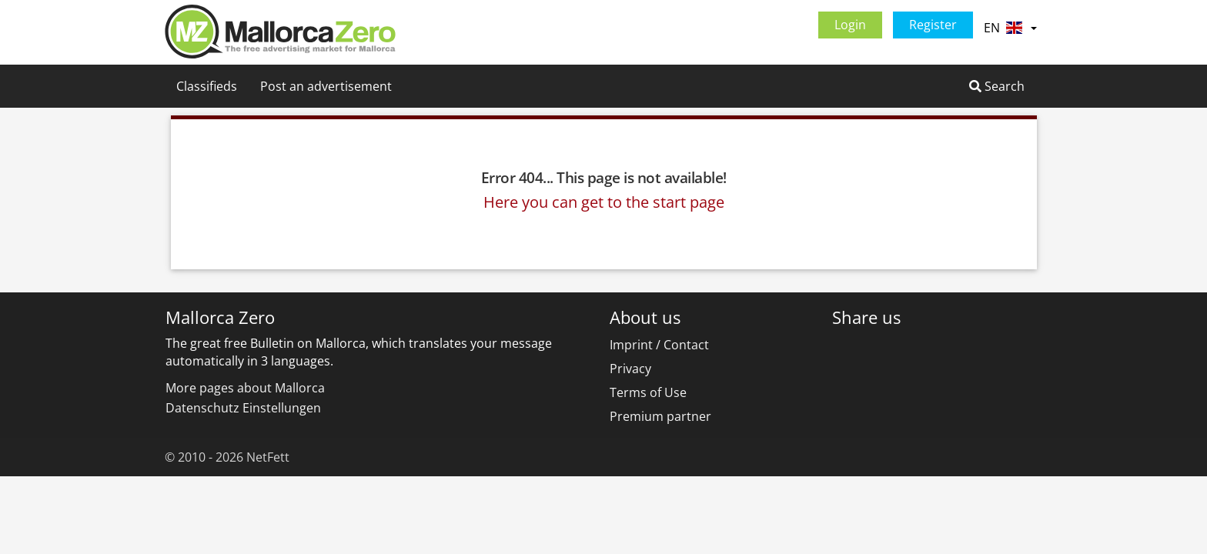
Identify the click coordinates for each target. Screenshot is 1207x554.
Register (933, 24)
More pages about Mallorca (245, 387)
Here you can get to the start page (603, 202)
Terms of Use (648, 392)
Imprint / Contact (659, 344)
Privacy (630, 368)
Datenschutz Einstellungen (243, 407)
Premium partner (660, 416)
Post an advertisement (326, 86)
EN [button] (1010, 27)
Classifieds (206, 86)
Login (850, 24)
